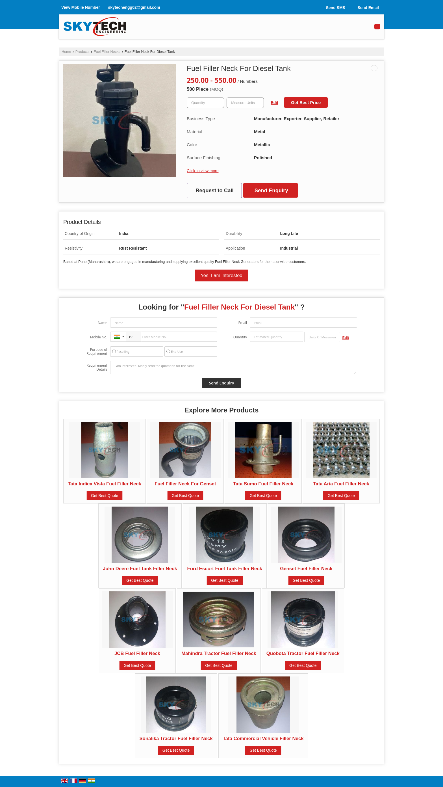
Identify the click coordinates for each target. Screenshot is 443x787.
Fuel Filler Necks (107, 52)
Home (66, 52)
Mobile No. (98, 337)
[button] (80, 7)
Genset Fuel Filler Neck (306, 568)
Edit (274, 102)
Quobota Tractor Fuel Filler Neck (303, 653)
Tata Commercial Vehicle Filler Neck (263, 738)
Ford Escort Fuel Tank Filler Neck (224, 568)
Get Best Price (306, 102)
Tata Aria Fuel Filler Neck (341, 484)
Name (102, 322)
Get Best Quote (104, 495)
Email (242, 322)
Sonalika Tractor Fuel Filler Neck (175, 738)
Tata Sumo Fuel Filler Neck (263, 484)
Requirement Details (96, 367)
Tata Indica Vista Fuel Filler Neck (104, 484)
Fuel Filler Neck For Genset (185, 484)
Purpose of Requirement (96, 352)
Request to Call (214, 190)
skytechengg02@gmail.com (134, 7)
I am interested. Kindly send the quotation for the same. (233, 367)
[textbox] (245, 103)
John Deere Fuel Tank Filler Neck (140, 568)
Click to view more (202, 170)
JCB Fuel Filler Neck (137, 653)
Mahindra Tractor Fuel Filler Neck (218, 653)
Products (82, 52)
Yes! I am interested (221, 275)
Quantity (240, 337)
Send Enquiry (271, 190)
